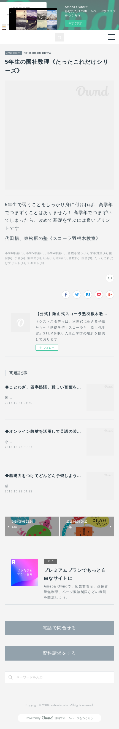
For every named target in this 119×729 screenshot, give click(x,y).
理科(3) (61, 258)
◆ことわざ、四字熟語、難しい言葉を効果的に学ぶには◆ (60, 387)
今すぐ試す (75, 23)
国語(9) (87, 258)
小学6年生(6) (14, 253)
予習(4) (20, 258)
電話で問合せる (59, 629)
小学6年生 (13, 52)
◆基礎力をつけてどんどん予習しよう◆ (43, 476)
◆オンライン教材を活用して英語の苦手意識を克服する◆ (60, 431)
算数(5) (74, 258)
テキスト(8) (35, 263)
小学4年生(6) (56, 253)
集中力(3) (34, 258)
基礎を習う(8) (78, 253)
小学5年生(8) (35, 253)
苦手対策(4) (98, 253)
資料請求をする (59, 654)
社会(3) (48, 258)
